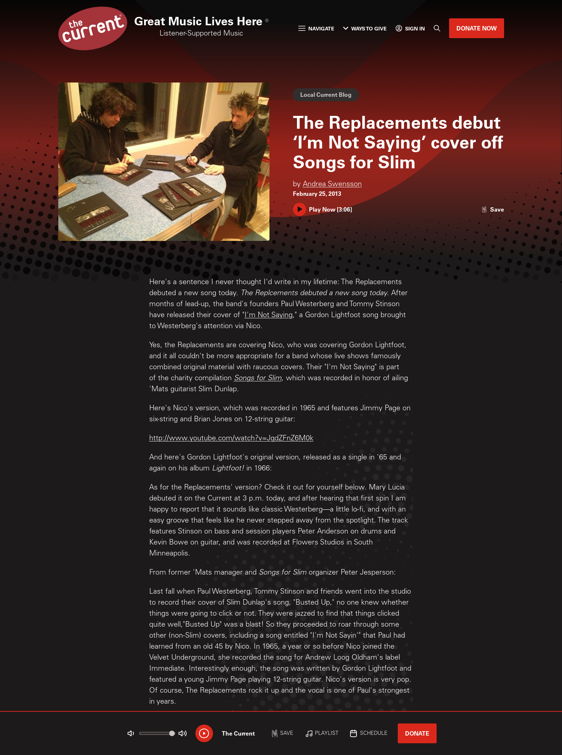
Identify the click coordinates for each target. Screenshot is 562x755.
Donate (417, 733)
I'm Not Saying (269, 315)
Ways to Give (365, 28)
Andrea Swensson (332, 184)
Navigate (316, 28)
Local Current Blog (326, 94)
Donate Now (476, 28)
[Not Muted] (130, 733)
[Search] (437, 28)
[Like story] (492, 209)
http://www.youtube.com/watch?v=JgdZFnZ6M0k (231, 439)
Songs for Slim (258, 378)
